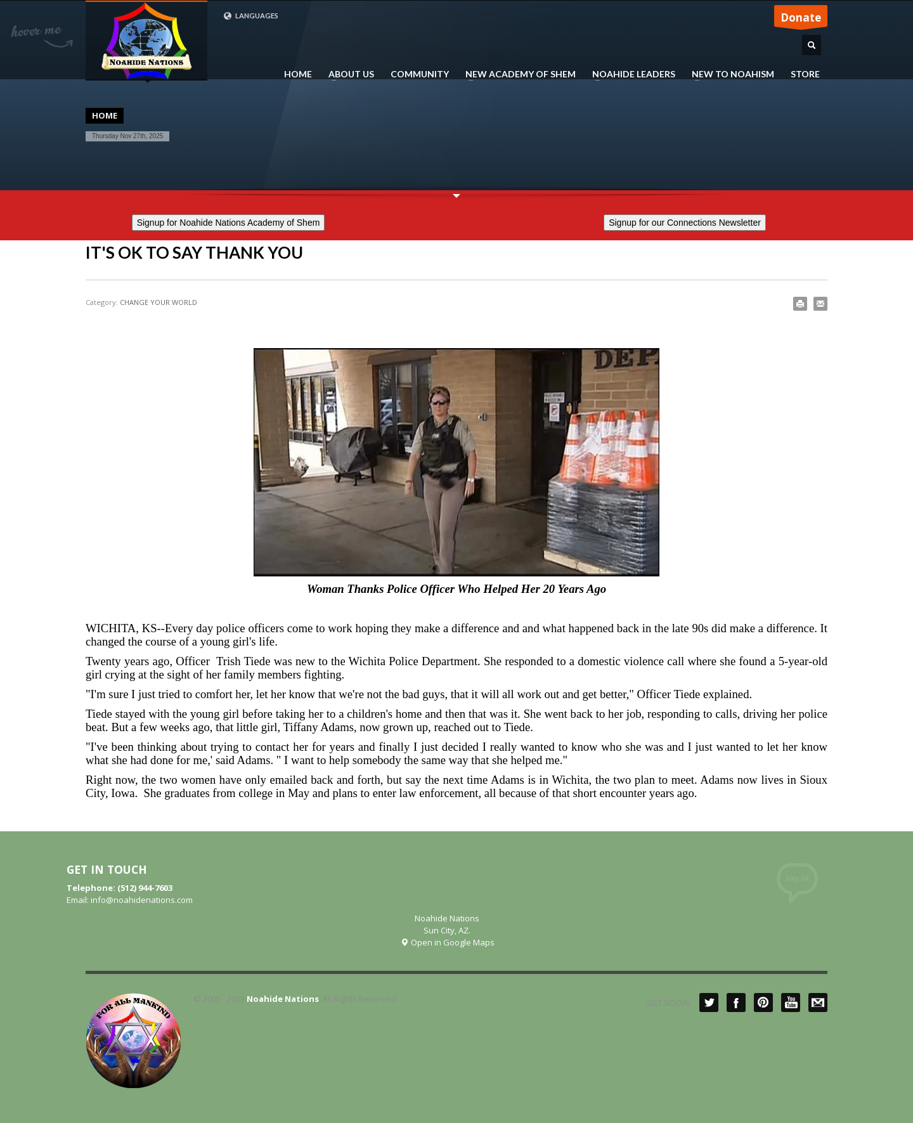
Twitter (708, 1002)
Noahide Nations (283, 998)
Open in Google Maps (447, 942)
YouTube (790, 1002)
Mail (817, 1002)
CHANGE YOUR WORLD (158, 302)
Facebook (736, 1002)
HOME (298, 74)
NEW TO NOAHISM (729, 74)
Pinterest (763, 1002)
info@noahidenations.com (142, 900)
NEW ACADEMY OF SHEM (517, 74)
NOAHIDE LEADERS (630, 74)
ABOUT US (347, 74)
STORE (805, 74)
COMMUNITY (420, 74)
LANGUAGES (250, 15)
